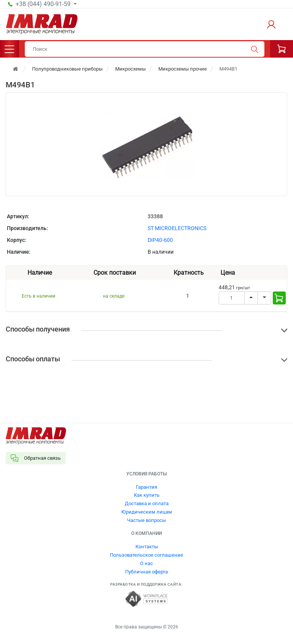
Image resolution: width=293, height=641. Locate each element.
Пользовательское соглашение (146, 555)
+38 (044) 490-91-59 (44, 4)
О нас (146, 563)
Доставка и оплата (147, 503)
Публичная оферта (146, 572)
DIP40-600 (160, 240)
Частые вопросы (146, 520)
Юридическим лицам (146, 512)
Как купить (146, 495)
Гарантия (146, 487)
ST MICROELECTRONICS (177, 228)
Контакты (146, 546)
